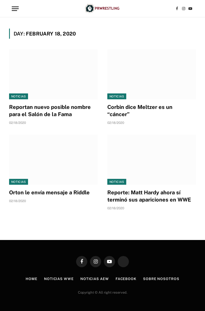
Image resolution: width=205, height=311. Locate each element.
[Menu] (15, 9)
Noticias (18, 96)
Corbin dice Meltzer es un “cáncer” (139, 110)
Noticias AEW (94, 279)
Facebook (126, 279)
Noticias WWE (59, 279)
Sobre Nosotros (161, 279)
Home (31, 279)
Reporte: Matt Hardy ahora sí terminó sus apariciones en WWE (149, 196)
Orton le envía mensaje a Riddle (49, 192)
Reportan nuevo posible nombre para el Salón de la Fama (50, 110)
